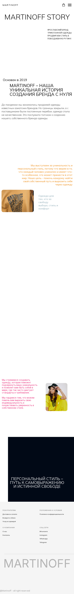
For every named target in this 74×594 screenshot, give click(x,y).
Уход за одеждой (9, 521)
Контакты (6, 535)
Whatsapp (44, 539)
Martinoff (10, 5)
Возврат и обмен (9, 518)
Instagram (43, 535)
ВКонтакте (44, 531)
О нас (5, 531)
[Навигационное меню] (69, 5)
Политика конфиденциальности (52, 514)
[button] (63, 4)
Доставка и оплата (10, 514)
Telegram (43, 542)
